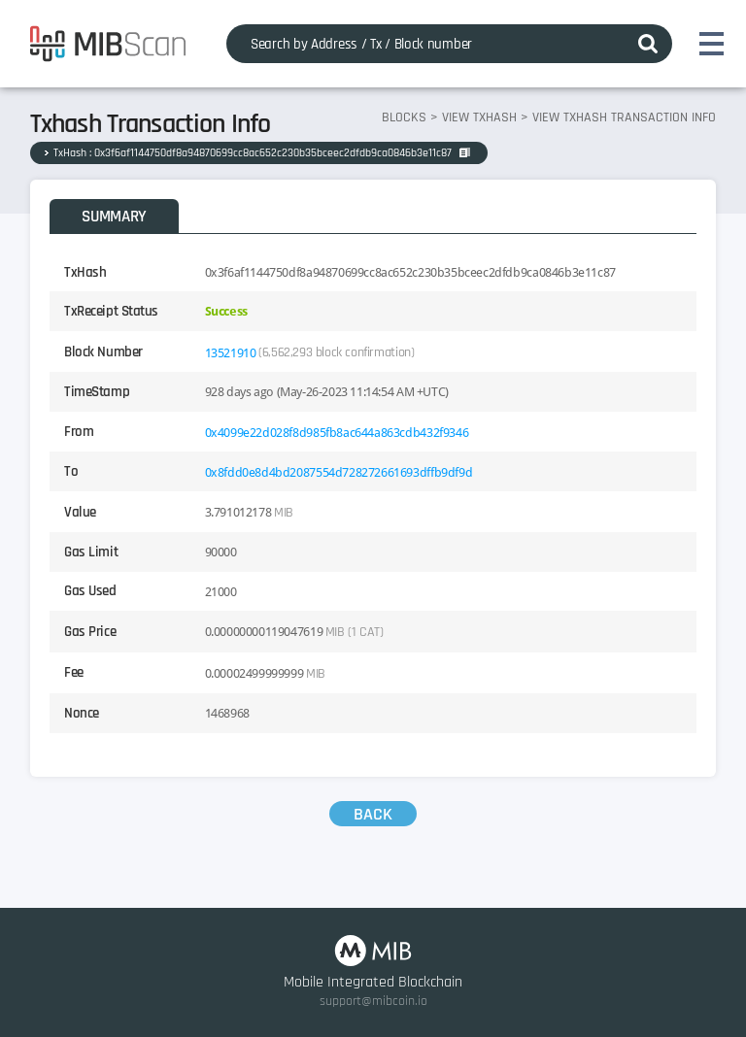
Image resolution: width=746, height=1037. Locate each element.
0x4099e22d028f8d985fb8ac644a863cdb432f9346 (337, 431)
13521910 (230, 352)
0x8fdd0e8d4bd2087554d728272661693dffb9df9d (339, 471)
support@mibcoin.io (373, 1001)
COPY (464, 152)
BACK (373, 814)
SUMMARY (114, 216)
